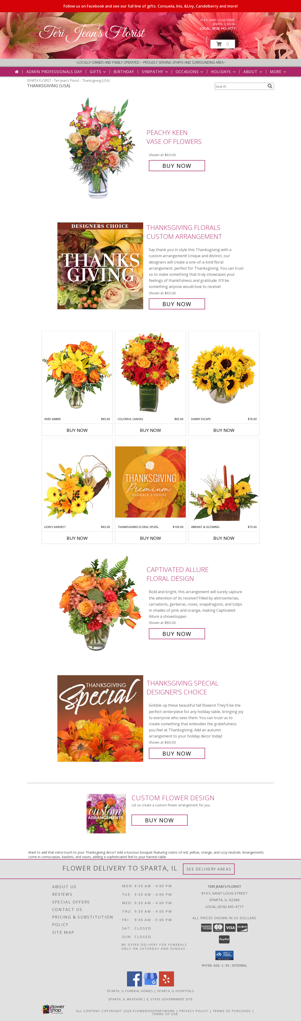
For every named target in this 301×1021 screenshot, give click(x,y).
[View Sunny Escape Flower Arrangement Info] (224, 374)
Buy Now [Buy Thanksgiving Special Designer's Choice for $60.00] (176, 753)
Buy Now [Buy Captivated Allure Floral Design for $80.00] (176, 634)
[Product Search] (240, 86)
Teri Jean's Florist (91, 33)
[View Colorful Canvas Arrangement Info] (150, 374)
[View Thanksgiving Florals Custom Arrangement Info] (100, 266)
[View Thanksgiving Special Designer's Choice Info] (100, 718)
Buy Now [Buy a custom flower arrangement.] (159, 820)
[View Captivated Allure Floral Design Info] (100, 601)
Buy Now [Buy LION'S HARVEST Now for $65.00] (77, 538)
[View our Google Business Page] (150, 985)
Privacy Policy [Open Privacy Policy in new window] (193, 1011)
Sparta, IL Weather (125, 999)
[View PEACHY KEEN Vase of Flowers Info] (100, 149)
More (278, 71)
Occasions (190, 71)
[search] (270, 86)
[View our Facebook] (134, 985)
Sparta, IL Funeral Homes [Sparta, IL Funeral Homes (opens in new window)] (130, 991)
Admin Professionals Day (54, 71)
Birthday (124, 71)
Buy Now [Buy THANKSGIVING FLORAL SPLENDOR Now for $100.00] (150, 538)
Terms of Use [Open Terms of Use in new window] (165, 1014)
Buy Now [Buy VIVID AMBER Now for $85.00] (77, 430)
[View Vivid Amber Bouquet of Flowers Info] (77, 374)
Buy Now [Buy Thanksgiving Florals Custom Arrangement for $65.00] (176, 304)
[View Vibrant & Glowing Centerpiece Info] (224, 482)
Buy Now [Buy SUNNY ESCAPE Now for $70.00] (223, 430)
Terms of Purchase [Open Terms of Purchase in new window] (232, 1011)
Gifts (98, 71)
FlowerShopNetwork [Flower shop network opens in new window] (154, 1011)
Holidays (223, 71)
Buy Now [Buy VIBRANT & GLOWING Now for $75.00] (223, 538)
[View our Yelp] (166, 985)
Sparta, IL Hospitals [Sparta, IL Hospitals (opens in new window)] (175, 991)
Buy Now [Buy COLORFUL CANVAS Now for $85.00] (150, 430)
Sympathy (155, 71)
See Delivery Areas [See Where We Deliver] (208, 869)
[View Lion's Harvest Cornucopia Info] (77, 481)
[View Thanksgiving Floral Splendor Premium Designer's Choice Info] (150, 481)
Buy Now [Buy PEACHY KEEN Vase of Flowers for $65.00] (176, 166)
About (253, 71)
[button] (222, 44)
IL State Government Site (170, 999)
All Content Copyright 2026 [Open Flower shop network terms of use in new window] (104, 1011)
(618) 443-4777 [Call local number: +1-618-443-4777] (223, 28)
